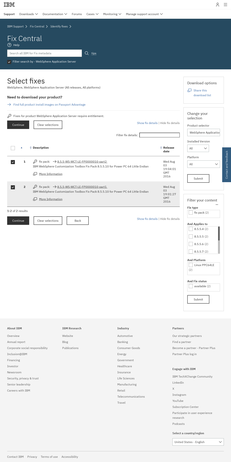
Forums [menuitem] (77, 14)
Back (78, 220)
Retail (121, 390)
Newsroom (14, 372)
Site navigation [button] (225, 6)
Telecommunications (131, 396)
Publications (70, 348)
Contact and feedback (226, 165)
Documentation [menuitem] (53, 14)
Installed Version (198, 141)
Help (16, 45)
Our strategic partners (187, 336)
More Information (50, 174)
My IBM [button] (217, 6)
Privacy (32, 457)
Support (9, 14)
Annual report (16, 342)
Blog (65, 342)
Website (67, 336)
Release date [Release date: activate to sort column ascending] (168, 149)
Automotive (125, 336)
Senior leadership (18, 384)
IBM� (9, 4)
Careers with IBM (18, 390)
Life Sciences (126, 378)
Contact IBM (15, 457)
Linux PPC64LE (204, 265)
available (200, 286)
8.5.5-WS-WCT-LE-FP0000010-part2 (82, 161)
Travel (121, 402)
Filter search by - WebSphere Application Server (44, 61)
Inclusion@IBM (17, 354)
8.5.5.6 (199, 244)
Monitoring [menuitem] (110, 14)
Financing (13, 360)
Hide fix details (170, 123)
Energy (121, 354)
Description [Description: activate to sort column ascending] (41, 147)
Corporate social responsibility (27, 348)
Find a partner (181, 342)
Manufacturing (126, 384)
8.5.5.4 (199, 229)
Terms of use (49, 457)
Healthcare (124, 366)
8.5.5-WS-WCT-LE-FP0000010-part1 (82, 187)
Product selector (198, 125)
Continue (18, 125)
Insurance (124, 372)
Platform (193, 157)
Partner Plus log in (184, 354)
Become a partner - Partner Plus (193, 348)
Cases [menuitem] (90, 14)
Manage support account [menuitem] (142, 14)
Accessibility (70, 457)
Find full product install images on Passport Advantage (49, 104)
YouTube (177, 401)
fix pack (199, 212)
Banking (122, 342)
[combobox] (198, 148)
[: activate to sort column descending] (24, 149)
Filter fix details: (148, 135)
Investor (12, 366)
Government (125, 360)
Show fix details (147, 123)
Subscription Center (185, 407)
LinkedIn (178, 382)
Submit (198, 178)
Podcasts (178, 424)
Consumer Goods (128, 348)
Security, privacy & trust (23, 378)
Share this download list (202, 92)
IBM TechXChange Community (192, 376)
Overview (13, 336)
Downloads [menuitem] (26, 14)
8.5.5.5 (199, 236)
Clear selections (48, 125)
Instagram (179, 394)
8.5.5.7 (199, 251)
